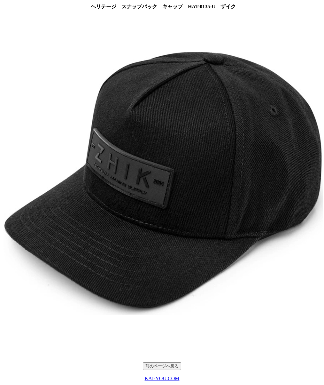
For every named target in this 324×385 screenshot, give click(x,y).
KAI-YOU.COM (162, 378)
